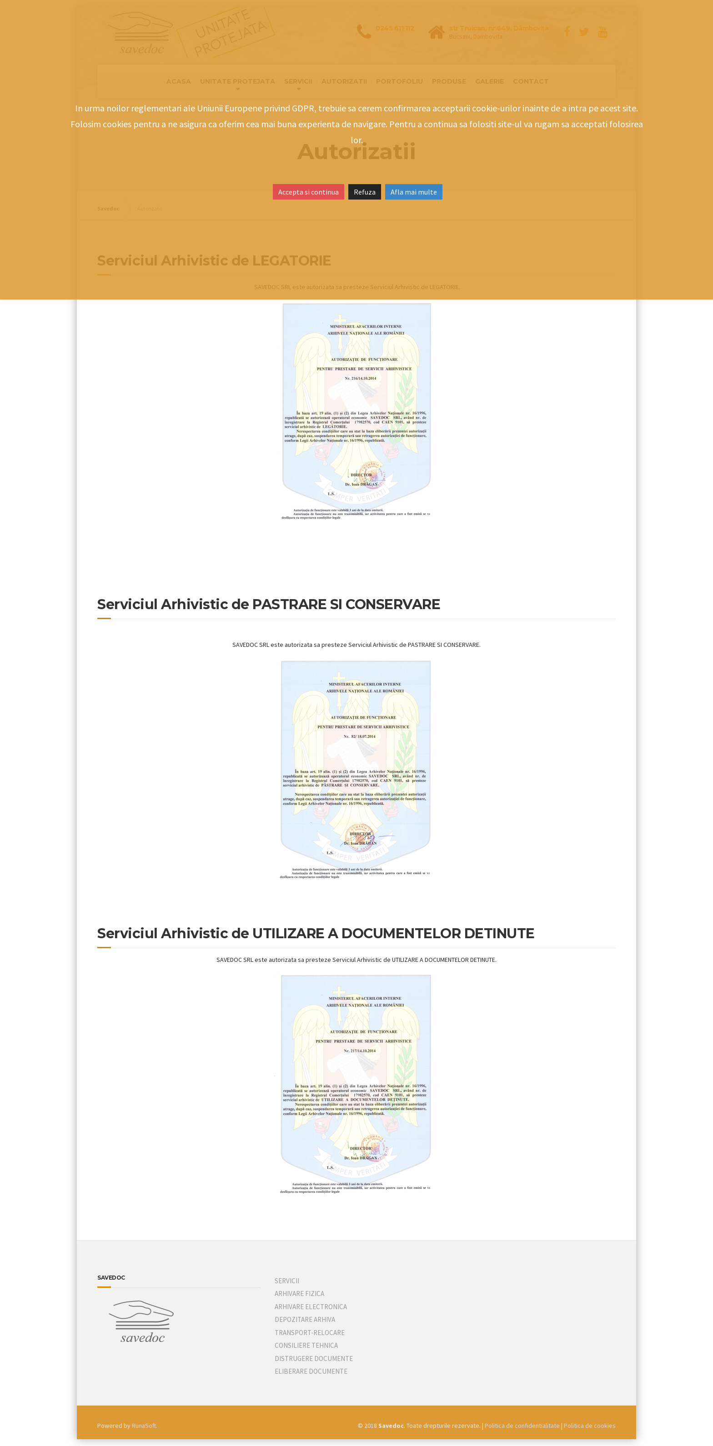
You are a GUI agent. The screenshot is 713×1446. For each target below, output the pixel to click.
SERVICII (287, 1280)
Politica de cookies (590, 1425)
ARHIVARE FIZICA (299, 1293)
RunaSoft (144, 1425)
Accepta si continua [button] (308, 191)
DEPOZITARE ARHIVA (305, 1319)
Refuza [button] (365, 191)
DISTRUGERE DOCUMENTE (314, 1358)
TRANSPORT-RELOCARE (310, 1332)
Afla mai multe (414, 191)
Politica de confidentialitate (522, 1425)
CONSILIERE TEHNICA (306, 1345)
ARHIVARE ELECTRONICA (311, 1306)
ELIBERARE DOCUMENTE (311, 1371)
